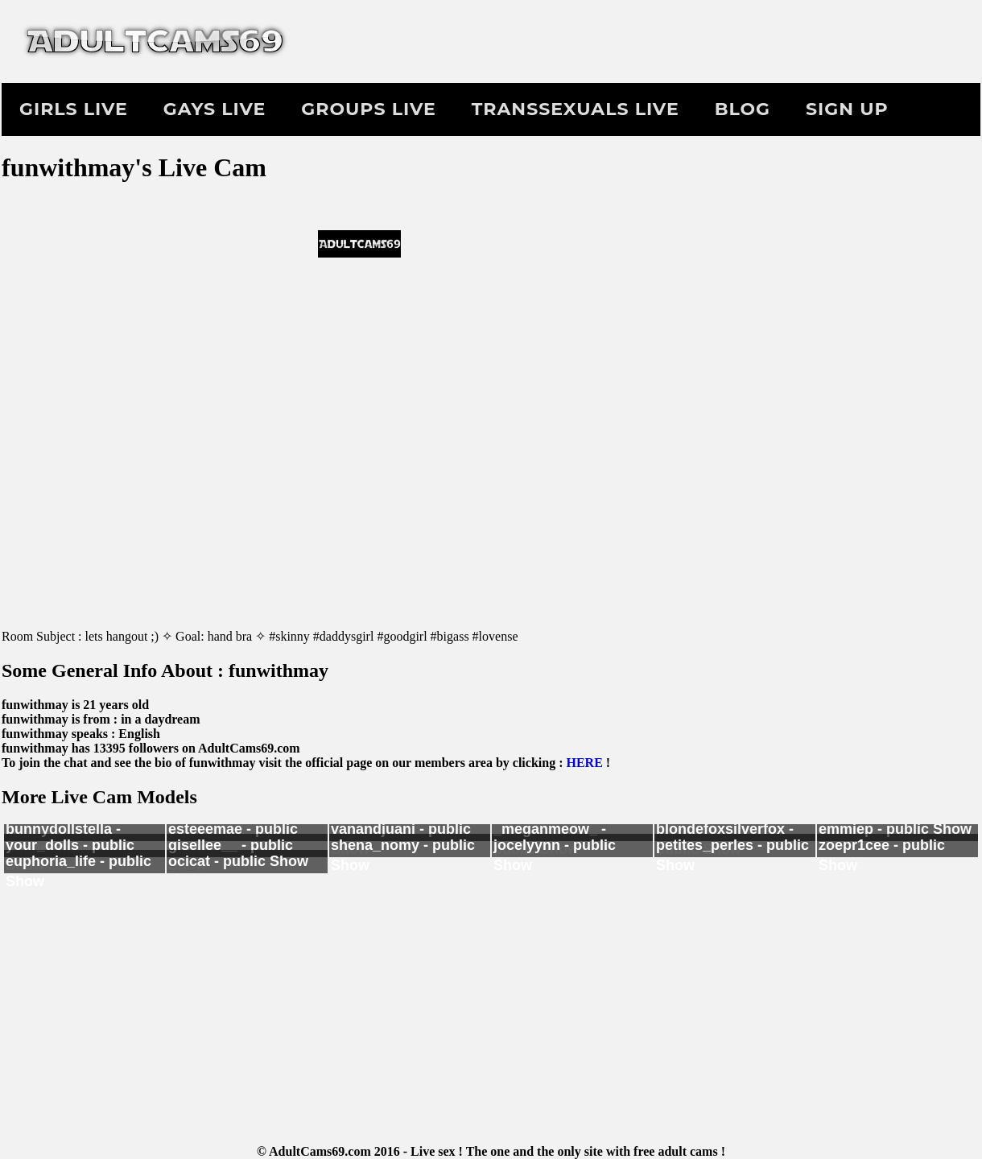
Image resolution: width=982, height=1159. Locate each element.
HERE (584, 762)
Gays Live (214, 109)
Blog (742, 109)
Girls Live (73, 109)
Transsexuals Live (575, 109)
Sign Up (847, 109)
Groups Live (368, 109)
